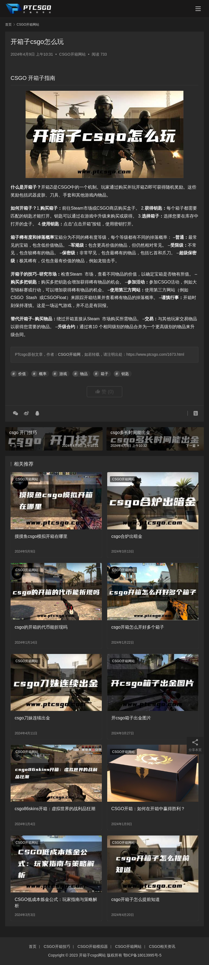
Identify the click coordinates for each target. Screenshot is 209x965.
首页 (8, 24)
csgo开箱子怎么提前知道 (135, 899)
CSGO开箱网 (69, 354)
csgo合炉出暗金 (126, 536)
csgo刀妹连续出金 (32, 718)
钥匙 (125, 374)
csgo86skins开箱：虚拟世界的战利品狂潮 (55, 808)
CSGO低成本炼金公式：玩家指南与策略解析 (56, 902)
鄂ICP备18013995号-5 (142, 955)
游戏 (63, 374)
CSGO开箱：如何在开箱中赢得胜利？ (148, 808)
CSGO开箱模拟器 (93, 946)
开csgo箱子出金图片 (131, 718)
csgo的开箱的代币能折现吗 (41, 627)
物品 (84, 374)
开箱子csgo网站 (92, 955)
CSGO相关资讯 (162, 946)
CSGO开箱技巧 (57, 946)
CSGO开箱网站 (72, 54)
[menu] (198, 9)
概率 (43, 374)
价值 (22, 374)
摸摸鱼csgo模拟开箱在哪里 (41, 536)
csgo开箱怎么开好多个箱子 (137, 627)
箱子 (104, 374)
